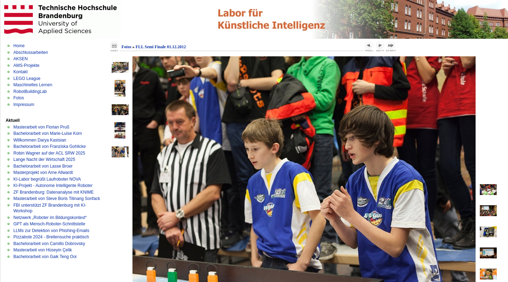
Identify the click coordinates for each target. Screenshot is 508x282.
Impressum (23, 104)
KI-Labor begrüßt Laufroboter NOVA (47, 179)
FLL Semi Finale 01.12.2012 (161, 46)
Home (19, 45)
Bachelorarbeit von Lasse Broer (43, 166)
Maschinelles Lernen (32, 84)
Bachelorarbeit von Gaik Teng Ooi (44, 256)
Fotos (18, 97)
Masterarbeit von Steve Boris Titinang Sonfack (56, 198)
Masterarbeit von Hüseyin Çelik (42, 249)
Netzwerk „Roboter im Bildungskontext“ (50, 217)
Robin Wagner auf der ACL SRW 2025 (49, 153)
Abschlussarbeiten (30, 52)
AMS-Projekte (26, 65)
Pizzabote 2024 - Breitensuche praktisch (51, 236)
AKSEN (20, 58)
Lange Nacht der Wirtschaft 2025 (44, 159)
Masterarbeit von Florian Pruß (41, 127)
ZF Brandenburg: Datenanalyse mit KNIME (53, 192)
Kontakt (20, 71)
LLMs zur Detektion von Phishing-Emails (51, 230)
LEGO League (27, 78)
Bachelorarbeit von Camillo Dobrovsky (49, 243)
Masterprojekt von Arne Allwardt (43, 172)
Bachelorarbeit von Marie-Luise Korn (47, 133)
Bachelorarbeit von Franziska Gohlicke (49, 146)
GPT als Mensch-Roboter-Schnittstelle (49, 223)
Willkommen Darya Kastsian (39, 140)
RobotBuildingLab (30, 91)
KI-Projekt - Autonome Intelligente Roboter (53, 185)
